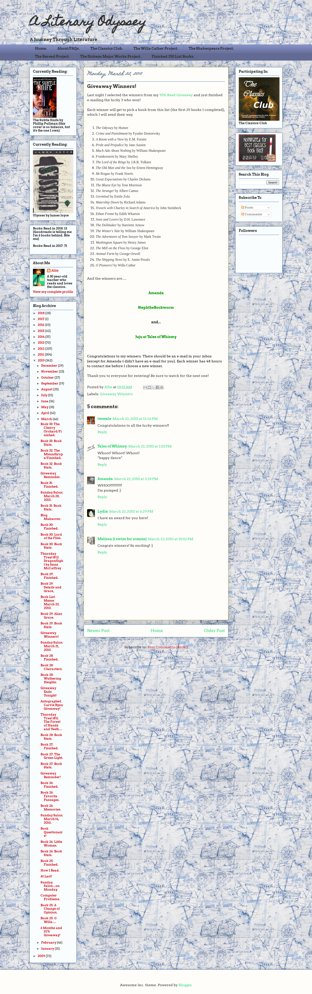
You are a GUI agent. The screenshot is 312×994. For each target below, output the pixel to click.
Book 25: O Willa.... (49, 920)
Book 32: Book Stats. (51, 465)
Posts (247, 207)
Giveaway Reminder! (51, 775)
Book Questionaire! (52, 832)
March (47, 419)
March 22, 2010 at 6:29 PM (131, 511)
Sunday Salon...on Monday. (50, 886)
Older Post (214, 630)
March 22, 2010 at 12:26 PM (135, 419)
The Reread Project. (52, 56)
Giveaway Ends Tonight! (49, 691)
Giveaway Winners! (50, 634)
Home (157, 630)
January (48, 948)
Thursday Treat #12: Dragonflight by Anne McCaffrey (52, 561)
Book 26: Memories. (51, 807)
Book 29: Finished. (49, 576)
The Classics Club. (106, 48)
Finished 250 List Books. (173, 56)
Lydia (103, 511)
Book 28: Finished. (49, 657)
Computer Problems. (50, 897)
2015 (41, 331)
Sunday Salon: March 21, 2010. (52, 646)
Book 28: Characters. (52, 667)
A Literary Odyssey (87, 23)
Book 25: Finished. (49, 862)
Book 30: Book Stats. (51, 546)
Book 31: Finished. (49, 484)
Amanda (105, 479)
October (47, 377)
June (45, 401)
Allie (108, 387)
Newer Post (98, 630)
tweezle (104, 419)
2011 (41, 354)
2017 (41, 319)
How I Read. (50, 870)
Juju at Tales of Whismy (156, 337)
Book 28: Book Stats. (51, 736)
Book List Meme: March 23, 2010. (50, 602)
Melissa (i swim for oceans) (122, 539)
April (45, 413)
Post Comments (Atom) (168, 647)
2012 (41, 348)
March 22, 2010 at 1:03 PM (150, 446)
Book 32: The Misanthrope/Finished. (52, 454)
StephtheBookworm (156, 307)
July (44, 395)
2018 (41, 313)
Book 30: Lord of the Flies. (51, 536)
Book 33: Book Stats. (51, 442)
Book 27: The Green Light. (52, 756)
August (47, 389)
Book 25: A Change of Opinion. (50, 908)
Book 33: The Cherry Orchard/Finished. (51, 429)
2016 (41, 325)
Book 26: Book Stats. (51, 853)
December (49, 365)
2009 (42, 956)
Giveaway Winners (116, 394)
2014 (41, 336)
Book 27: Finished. (49, 746)
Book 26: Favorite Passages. (50, 796)
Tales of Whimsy (112, 446)
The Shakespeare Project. (211, 48)
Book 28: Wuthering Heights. (51, 678)
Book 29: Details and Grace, (51, 587)
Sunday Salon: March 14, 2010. (52, 819)
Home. (41, 48)
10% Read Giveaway (176, 95)
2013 (41, 342)
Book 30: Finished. (49, 526)
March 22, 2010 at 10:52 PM (170, 539)
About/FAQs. (68, 48)
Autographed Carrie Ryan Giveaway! (52, 705)
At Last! (46, 876)
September (50, 383)
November (50, 371)
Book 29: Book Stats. (51, 625)
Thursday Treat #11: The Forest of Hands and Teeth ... (51, 722)
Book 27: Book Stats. (51, 765)
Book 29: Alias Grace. (51, 615)
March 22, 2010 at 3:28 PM (136, 479)
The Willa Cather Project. (155, 48)
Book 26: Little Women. (51, 843)
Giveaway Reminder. (51, 475)
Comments (251, 214)
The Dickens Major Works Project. (110, 56)
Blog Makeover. (51, 517)
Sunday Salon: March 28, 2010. (52, 496)
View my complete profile (53, 292)
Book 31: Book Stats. (51, 507)
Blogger (185, 985)
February (49, 942)
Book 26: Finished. (49, 784)
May (45, 407)
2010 (41, 360)
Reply (102, 432)
